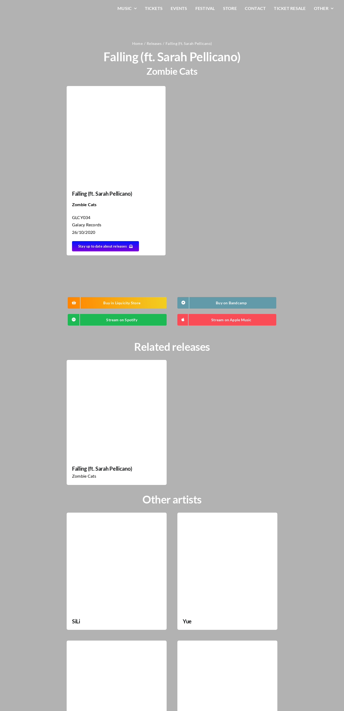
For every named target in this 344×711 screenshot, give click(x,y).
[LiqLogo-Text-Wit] (30, 7)
